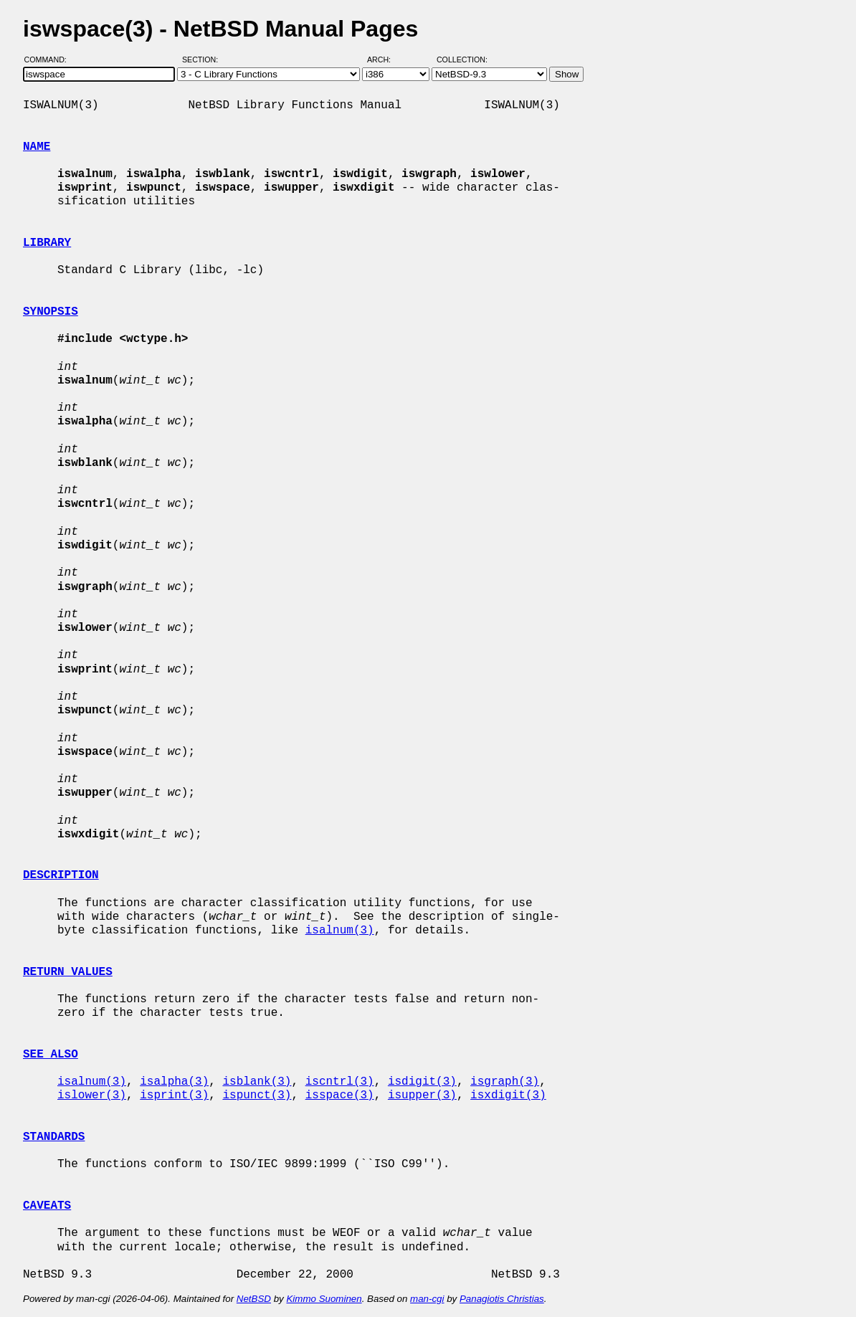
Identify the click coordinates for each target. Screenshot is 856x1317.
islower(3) (91, 1095)
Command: (49, 59)
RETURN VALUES (68, 972)
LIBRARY (47, 243)
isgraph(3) (504, 1082)
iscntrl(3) (339, 1082)
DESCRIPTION (61, 875)
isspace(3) (339, 1095)
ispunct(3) (256, 1095)
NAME (36, 147)
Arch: (385, 59)
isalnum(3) (339, 930)
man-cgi (427, 1298)
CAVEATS (47, 1206)
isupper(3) (422, 1095)
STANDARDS (54, 1137)
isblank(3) (256, 1082)
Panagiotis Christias (502, 1298)
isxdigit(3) (508, 1095)
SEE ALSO (50, 1054)
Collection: (462, 59)
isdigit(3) (422, 1082)
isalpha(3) (174, 1082)
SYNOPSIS (50, 312)
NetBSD (254, 1298)
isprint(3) (174, 1095)
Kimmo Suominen (323, 1298)
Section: (203, 59)
